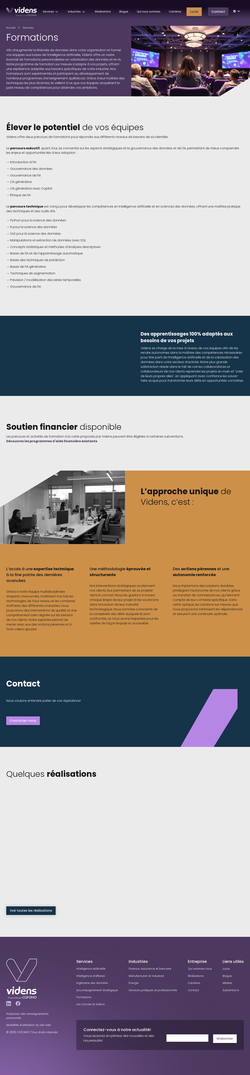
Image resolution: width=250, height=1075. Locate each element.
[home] (21, 11)
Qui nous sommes (148, 11)
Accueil (10, 27)
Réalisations (103, 11)
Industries (138, 961)
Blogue (123, 11)
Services (28, 27)
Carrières (175, 11)
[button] (51, 11)
